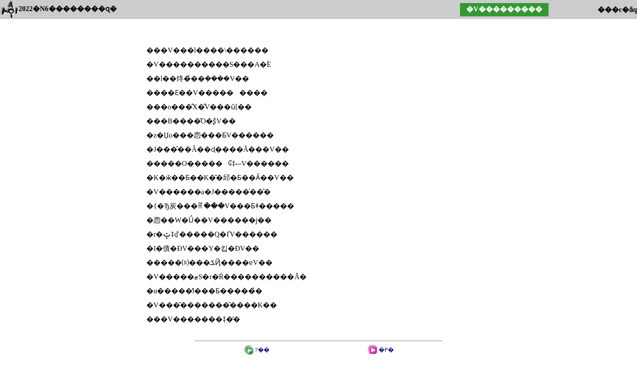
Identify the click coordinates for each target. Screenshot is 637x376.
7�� (262, 349)
